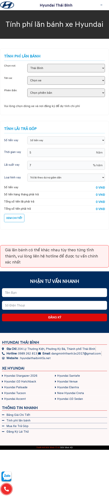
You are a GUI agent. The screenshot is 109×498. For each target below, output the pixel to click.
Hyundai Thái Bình (56, 5)
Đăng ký (54, 317)
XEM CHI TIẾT (14, 218)
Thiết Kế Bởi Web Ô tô (48, 447)
